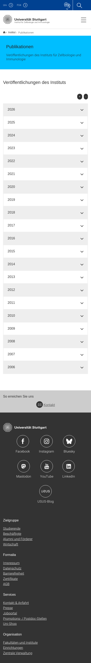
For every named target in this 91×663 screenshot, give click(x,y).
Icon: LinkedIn (68, 463)
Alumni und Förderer (18, 536)
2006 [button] (11, 364)
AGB (6, 581)
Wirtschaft (10, 541)
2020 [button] (11, 184)
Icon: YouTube (47, 463)
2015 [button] (11, 248)
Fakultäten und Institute (20, 640)
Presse (8, 605)
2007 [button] (11, 351)
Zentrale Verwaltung (17, 650)
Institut (9, 31)
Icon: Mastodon (24, 463)
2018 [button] (11, 209)
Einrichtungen (13, 645)
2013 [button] (11, 274)
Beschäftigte (12, 531)
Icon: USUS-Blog (45, 488)
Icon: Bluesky (69, 438)
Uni (5, 5)
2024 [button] (11, 132)
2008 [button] (11, 338)
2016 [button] (11, 235)
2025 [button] (11, 119)
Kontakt (45, 402)
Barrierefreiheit (13, 570)
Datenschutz (12, 565)
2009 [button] (11, 326)
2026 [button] (11, 107)
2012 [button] (11, 287)
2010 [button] (11, 313)
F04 (19, 5)
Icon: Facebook (23, 438)
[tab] (46, 107)
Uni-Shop (10, 621)
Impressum (11, 560)
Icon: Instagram (46, 438)
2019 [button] (11, 197)
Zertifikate (10, 576)
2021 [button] (11, 171)
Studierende (11, 526)
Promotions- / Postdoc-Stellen (25, 616)
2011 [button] (11, 300)
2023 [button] (11, 145)
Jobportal (10, 610)
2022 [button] (11, 158)
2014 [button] (11, 261)
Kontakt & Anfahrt (16, 600)
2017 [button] (11, 222)
